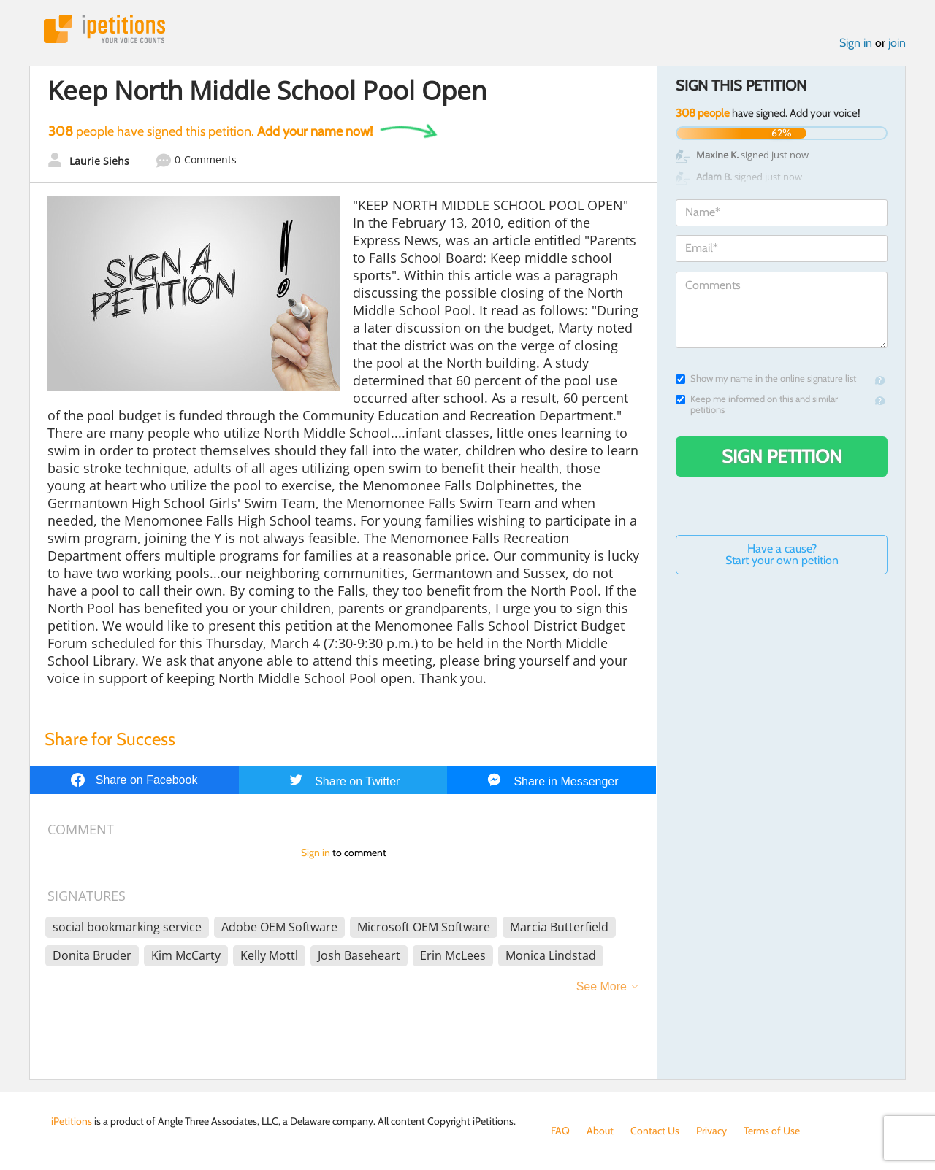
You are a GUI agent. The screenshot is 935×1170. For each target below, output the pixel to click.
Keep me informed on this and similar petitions (757, 404)
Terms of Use (772, 1130)
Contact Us (654, 1130)
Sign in (855, 43)
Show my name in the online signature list (766, 378)
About (600, 1130)
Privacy (711, 1130)
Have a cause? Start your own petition (782, 554)
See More (601, 986)
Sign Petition (782, 456)
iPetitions (104, 29)
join (897, 43)
